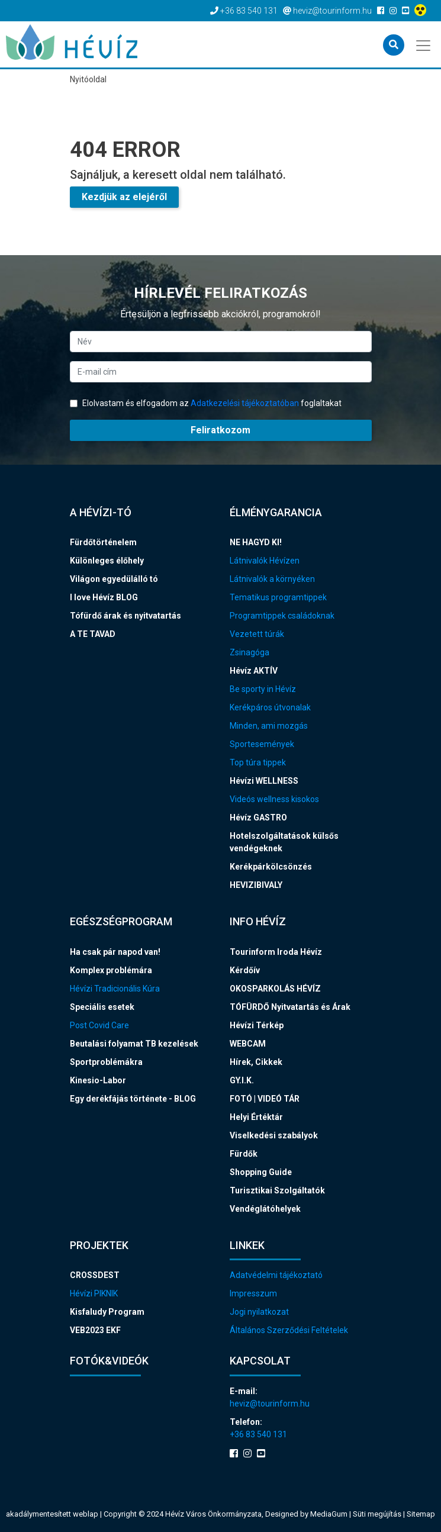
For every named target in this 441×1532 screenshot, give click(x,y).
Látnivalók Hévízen (265, 560)
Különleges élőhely (107, 560)
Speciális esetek (102, 1007)
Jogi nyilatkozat (259, 1312)
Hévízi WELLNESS (264, 781)
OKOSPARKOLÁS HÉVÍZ (275, 988)
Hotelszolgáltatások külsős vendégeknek (284, 842)
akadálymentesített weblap (52, 1514)
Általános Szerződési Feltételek (289, 1330)
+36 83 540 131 (258, 1434)
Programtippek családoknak (282, 615)
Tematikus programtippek (278, 597)
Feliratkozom (220, 430)
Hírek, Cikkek (256, 1062)
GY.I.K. (242, 1080)
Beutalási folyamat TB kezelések (134, 1043)
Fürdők (243, 1153)
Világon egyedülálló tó (114, 579)
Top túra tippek (258, 762)
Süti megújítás (378, 1514)
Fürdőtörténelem (103, 542)
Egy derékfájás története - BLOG (133, 1098)
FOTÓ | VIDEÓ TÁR (265, 1098)
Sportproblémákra (106, 1062)
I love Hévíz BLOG (104, 597)
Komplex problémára (111, 970)
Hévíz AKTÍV (254, 670)
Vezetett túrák (257, 634)
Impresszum (253, 1293)
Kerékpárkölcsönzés (271, 866)
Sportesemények (262, 744)
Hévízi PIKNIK (94, 1293)
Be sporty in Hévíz (263, 689)
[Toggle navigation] (424, 44)
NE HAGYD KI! (256, 542)
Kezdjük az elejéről (124, 196)
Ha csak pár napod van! (115, 952)
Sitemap (421, 1514)
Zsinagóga (249, 652)
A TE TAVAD (92, 634)
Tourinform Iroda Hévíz (276, 952)
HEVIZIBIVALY (256, 885)
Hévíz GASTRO (258, 817)
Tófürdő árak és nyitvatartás (125, 615)
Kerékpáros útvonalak (270, 707)
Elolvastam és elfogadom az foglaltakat (206, 403)
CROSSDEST (95, 1275)
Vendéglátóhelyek (265, 1209)
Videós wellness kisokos (274, 799)
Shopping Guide (261, 1172)
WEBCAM (248, 1043)
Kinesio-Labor (98, 1080)
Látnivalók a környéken (272, 579)
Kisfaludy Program (107, 1312)
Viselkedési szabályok (274, 1135)
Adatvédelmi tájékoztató (276, 1275)
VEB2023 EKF (95, 1330)
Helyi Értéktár (256, 1117)
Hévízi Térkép (257, 1025)
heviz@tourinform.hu (270, 1403)
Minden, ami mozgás (269, 725)
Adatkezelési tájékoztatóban (245, 403)
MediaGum (328, 1514)
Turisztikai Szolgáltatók (277, 1190)
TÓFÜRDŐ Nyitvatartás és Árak (290, 1007)
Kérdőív (245, 970)
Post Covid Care (99, 1025)
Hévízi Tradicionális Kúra (115, 988)
